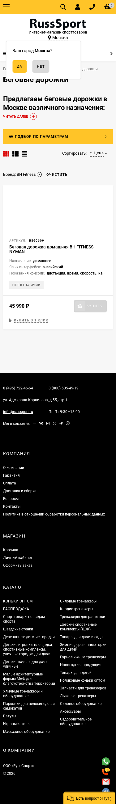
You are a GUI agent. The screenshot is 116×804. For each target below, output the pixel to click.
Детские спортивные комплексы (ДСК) (78, 626)
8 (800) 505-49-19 (64, 388)
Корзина (10, 550)
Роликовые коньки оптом (82, 680)
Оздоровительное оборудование (76, 721)
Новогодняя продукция (80, 665)
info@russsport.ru (18, 412)
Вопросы (11, 499)
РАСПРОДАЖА (16, 609)
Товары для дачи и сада (81, 637)
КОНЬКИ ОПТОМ (17, 601)
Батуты (9, 716)
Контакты (11, 506)
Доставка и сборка (20, 491)
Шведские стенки (18, 629)
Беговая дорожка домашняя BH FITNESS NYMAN (51, 249)
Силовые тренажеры (78, 601)
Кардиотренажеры (76, 609)
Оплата (9, 483)
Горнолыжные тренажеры (83, 657)
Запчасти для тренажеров (83, 688)
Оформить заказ (17, 565)
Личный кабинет (17, 558)
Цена (97, 153)
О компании (13, 468)
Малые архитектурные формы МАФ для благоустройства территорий (29, 679)
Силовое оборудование (80, 704)
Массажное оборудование (26, 731)
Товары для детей (76, 672)
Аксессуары (70, 711)
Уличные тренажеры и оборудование (23, 693)
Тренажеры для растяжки (82, 617)
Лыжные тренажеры (78, 696)
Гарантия (11, 475)
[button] (89, 798)
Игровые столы (16, 724)
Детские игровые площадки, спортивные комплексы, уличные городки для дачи (28, 649)
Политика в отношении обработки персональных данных (54, 514)
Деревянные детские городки (29, 637)
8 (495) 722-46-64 (18, 388)
